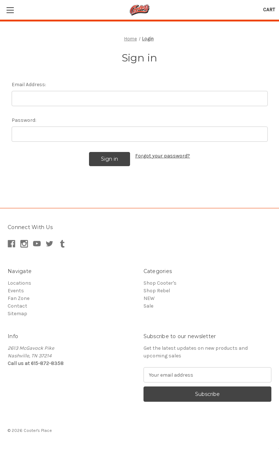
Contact (17, 306)
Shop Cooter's (160, 283)
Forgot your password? (162, 156)
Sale (148, 306)
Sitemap (17, 313)
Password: (24, 120)
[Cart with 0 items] (269, 10)
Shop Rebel (156, 291)
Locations (19, 283)
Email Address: (29, 84)
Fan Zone (18, 298)
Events (16, 291)
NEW (149, 298)
